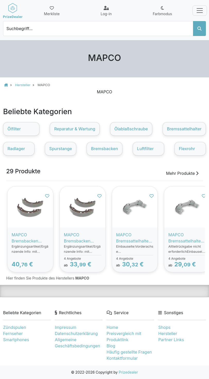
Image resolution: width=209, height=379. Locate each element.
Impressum (66, 327)
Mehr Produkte (182, 173)
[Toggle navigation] (200, 10)
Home (112, 327)
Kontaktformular (122, 358)
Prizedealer (128, 372)
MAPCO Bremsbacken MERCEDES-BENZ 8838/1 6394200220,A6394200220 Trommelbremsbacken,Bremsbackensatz (30, 238)
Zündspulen (14, 327)
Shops (164, 327)
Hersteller (167, 333)
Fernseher (13, 333)
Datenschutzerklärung (76, 333)
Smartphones (16, 339)
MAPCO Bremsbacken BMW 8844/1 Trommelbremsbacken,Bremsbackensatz (82, 238)
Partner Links (171, 339)
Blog (111, 345)
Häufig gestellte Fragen (129, 352)
